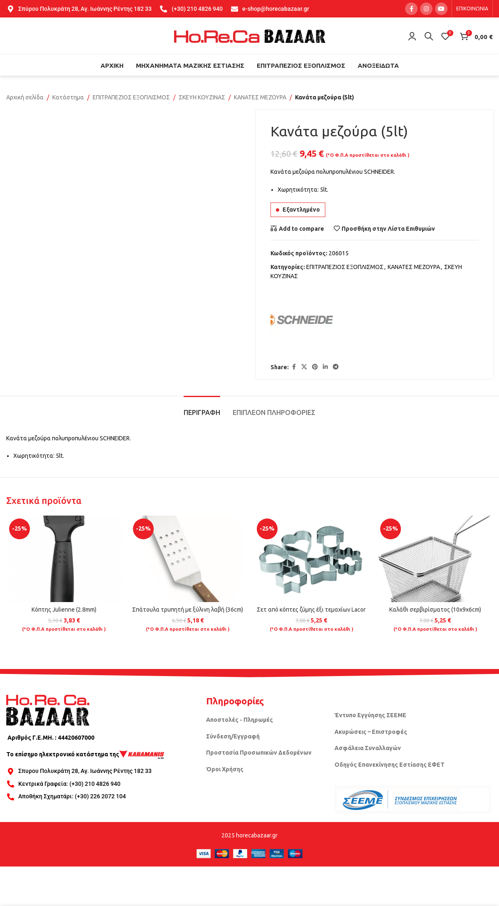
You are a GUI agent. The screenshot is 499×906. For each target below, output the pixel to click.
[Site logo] (249, 35)
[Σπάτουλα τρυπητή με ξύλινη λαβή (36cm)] (188, 559)
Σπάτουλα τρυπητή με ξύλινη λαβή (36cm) (187, 609)
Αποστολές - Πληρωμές (239, 719)
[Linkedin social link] (325, 367)
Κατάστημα (68, 97)
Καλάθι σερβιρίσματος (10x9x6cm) (435, 609)
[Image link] (47, 709)
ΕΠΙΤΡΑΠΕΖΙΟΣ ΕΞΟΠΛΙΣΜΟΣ (131, 97)
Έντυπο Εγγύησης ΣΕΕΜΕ (370, 715)
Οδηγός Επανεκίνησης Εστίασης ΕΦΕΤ (389, 764)
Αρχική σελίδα (25, 97)
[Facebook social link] (411, 8)
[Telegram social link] (335, 367)
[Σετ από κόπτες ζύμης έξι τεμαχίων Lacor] (311, 559)
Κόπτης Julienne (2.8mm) (64, 609)
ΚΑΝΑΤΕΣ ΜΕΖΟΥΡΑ (260, 97)
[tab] (202, 408)
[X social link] (304, 367)
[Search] (428, 36)
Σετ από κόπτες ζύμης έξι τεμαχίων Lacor (311, 609)
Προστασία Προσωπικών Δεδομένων (259, 752)
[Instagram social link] (426, 8)
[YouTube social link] (441, 8)
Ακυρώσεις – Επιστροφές (370, 731)
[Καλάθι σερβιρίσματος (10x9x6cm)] (435, 559)
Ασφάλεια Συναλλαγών (367, 748)
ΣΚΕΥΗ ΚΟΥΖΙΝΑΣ (202, 97)
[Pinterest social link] (315, 367)
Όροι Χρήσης (224, 769)
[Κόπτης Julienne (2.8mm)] (64, 559)
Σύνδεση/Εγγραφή (233, 736)
